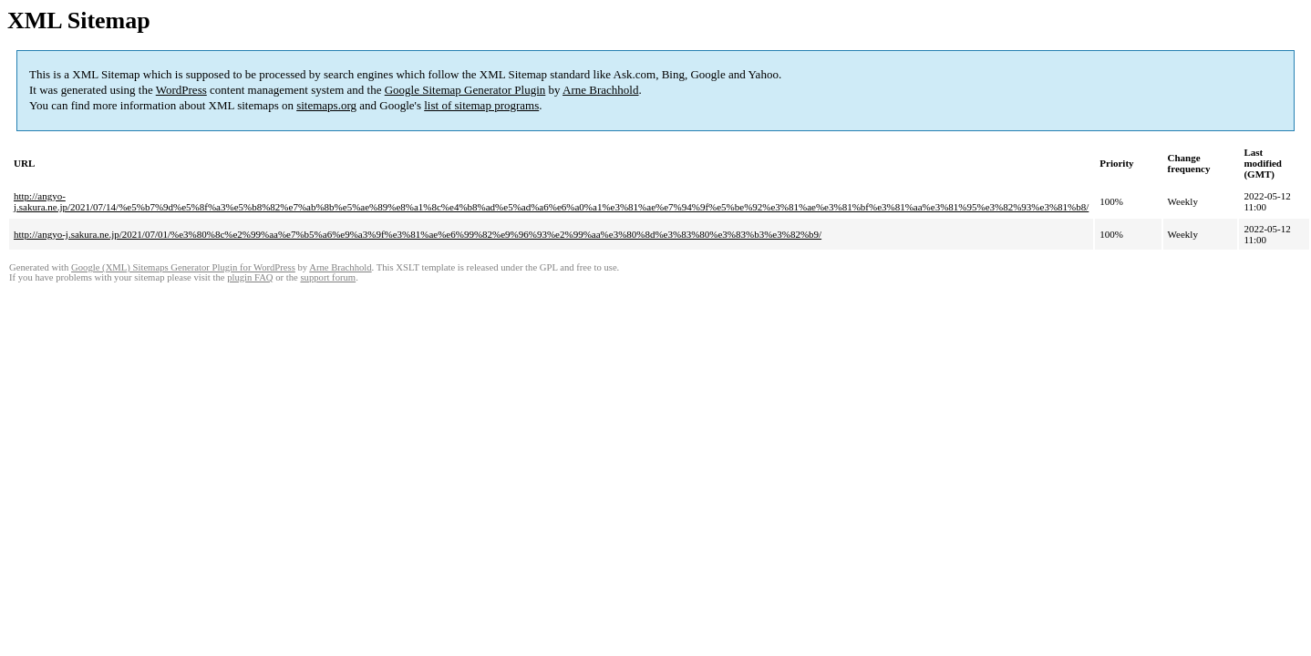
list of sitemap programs (481, 105)
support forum (328, 277)
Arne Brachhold (600, 90)
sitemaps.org (326, 105)
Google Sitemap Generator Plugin (465, 90)
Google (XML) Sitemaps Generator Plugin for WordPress (183, 267)
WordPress (181, 90)
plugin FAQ (250, 277)
